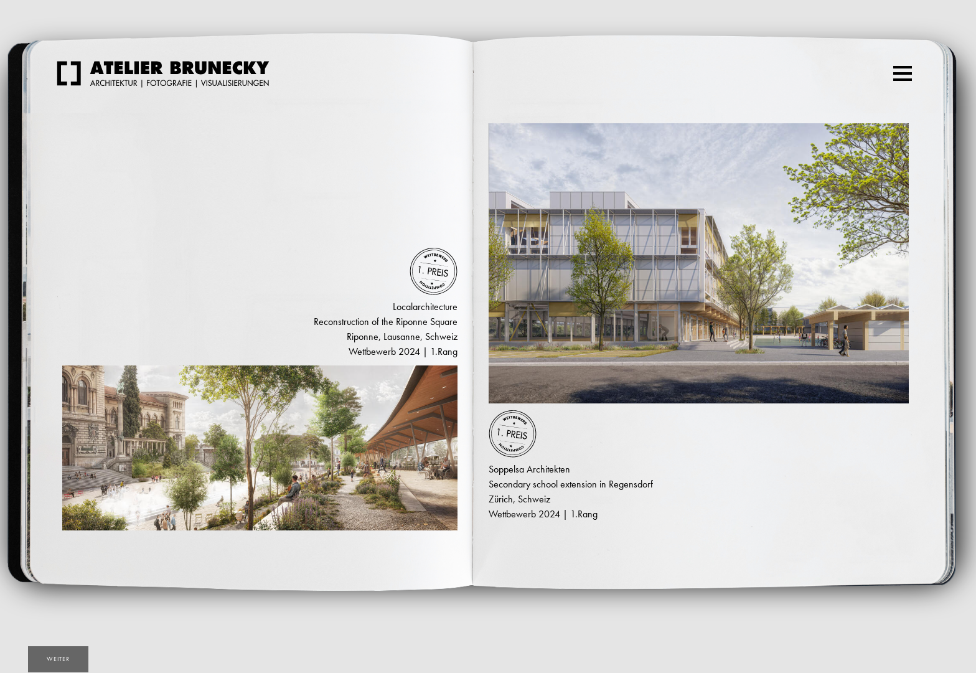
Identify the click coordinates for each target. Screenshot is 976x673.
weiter (58, 659)
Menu (904, 68)
